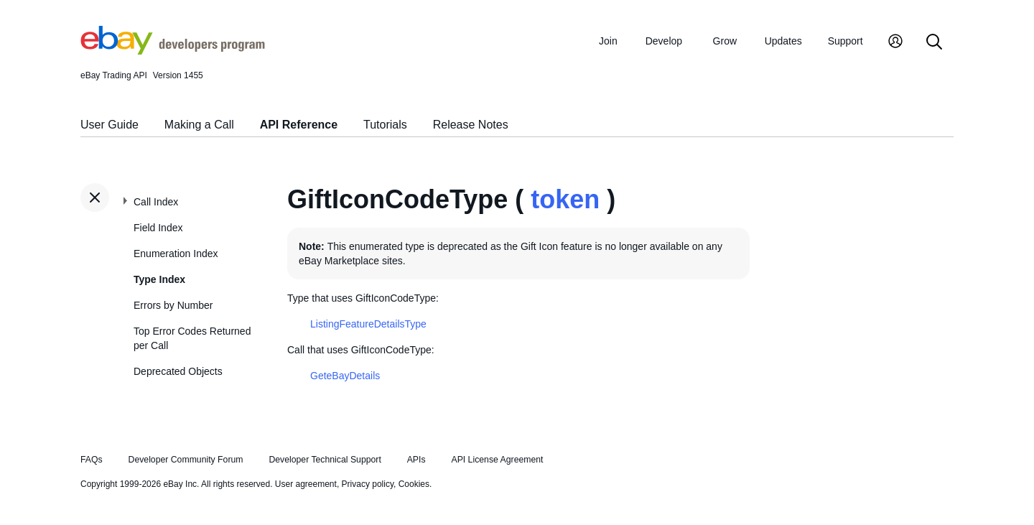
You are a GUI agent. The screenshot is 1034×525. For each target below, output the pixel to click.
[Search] (934, 43)
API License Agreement (497, 460)
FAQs (91, 460)
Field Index (158, 227)
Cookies (414, 484)
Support (845, 41)
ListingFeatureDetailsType (368, 324)
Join (608, 41)
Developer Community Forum (186, 460)
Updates (783, 41)
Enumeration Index (176, 253)
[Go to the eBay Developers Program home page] (172, 51)
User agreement (306, 484)
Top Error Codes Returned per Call (192, 338)
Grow (725, 41)
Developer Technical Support (325, 460)
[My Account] (895, 43)
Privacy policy (367, 484)
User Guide (109, 125)
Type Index (159, 279)
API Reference (299, 125)
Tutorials (385, 125)
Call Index (156, 202)
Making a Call (199, 125)
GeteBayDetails (345, 375)
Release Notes (470, 125)
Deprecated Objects (178, 371)
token (565, 199)
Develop (664, 41)
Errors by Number (173, 305)
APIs (416, 460)
